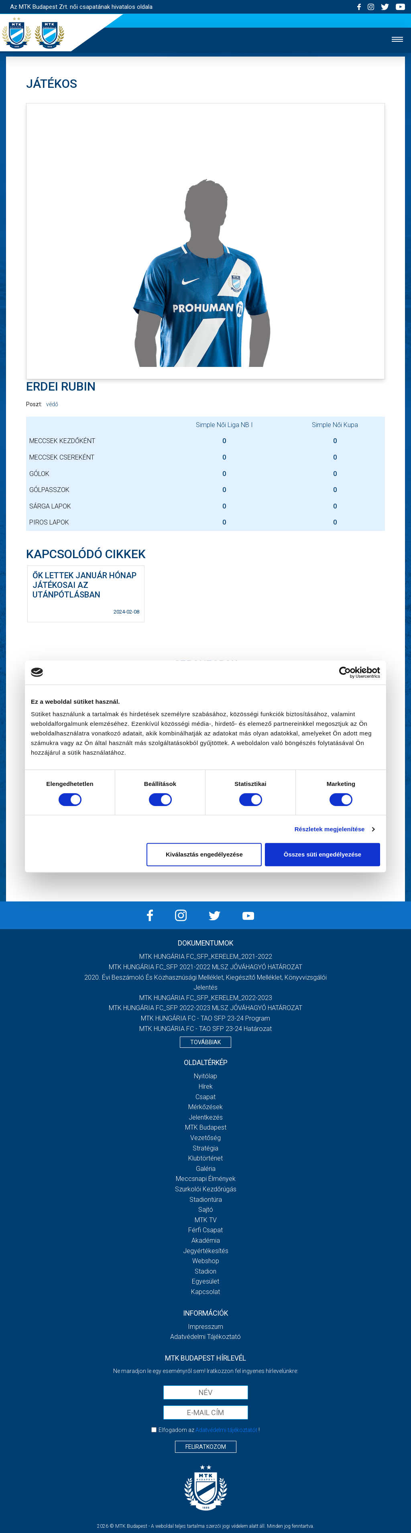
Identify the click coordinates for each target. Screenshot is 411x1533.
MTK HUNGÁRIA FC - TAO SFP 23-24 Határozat (205, 1029)
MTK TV (206, 1220)
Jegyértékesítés (205, 1251)
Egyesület (205, 1281)
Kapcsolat (205, 1292)
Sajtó (205, 1209)
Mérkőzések (205, 1107)
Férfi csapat (205, 1230)
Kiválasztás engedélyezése (204, 854)
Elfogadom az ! (209, 1430)
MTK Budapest (205, 1127)
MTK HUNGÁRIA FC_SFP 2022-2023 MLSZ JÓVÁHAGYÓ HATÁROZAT (205, 1008)
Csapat (205, 1097)
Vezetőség (205, 1138)
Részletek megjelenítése (330, 829)
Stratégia (205, 1148)
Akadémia (205, 1240)
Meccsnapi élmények (206, 1179)
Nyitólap (205, 1076)
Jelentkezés (206, 1117)
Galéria (206, 1169)
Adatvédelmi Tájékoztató (205, 1337)
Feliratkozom (205, 1447)
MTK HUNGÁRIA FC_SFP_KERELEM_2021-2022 (205, 956)
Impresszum (205, 1326)
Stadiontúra (205, 1199)
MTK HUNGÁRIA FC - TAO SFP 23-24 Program (205, 1018)
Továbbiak (205, 1042)
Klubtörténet (205, 1158)
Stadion (205, 1271)
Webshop (205, 1261)
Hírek (206, 1086)
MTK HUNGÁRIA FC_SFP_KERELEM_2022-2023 (205, 998)
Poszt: (34, 404)
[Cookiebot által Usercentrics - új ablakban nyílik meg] (345, 672)
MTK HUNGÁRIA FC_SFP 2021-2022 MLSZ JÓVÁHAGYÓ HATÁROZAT (205, 967)
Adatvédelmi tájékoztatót (226, 1430)
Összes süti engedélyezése (322, 854)
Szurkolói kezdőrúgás (205, 1189)
